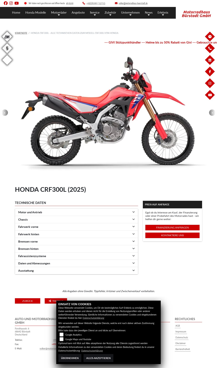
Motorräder (59, 12)
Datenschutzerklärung (93, 318)
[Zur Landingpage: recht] (7, 53)
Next (212, 112)
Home (16, 12)
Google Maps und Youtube (78, 339)
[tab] (76, 212)
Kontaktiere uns (172, 235)
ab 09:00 (69, 3)
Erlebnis (163, 12)
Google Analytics (73, 335)
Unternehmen (130, 12)
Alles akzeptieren (98, 357)
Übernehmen (70, 357)
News (148, 12)
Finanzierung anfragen (172, 227)
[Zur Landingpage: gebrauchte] (7, 42)
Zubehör (110, 12)
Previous (5, 112)
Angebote (78, 12)
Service (95, 12)
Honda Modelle (35, 12)
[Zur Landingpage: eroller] (7, 65)
